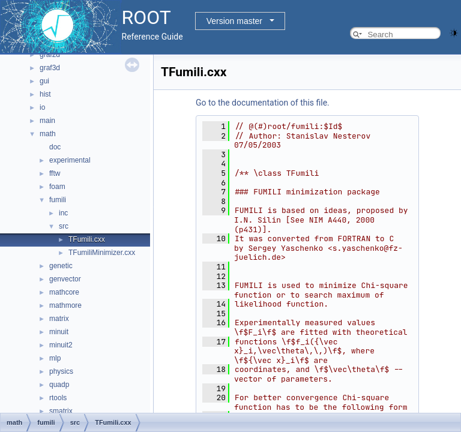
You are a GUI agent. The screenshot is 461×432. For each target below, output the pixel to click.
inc (63, 213)
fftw (54, 173)
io (42, 107)
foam (57, 186)
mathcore (64, 292)
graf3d (50, 68)
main (47, 120)
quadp (59, 384)
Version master (234, 21)
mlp (55, 358)
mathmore (65, 305)
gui (44, 81)
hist (45, 94)
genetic (61, 266)
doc (55, 147)
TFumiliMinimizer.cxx (101, 252)
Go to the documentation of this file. (263, 102)
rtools (58, 398)
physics (61, 371)
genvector (65, 279)
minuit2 (61, 345)
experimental (70, 160)
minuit (58, 332)
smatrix (61, 411)
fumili (57, 200)
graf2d (50, 54)
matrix (59, 318)
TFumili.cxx (86, 239)
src (63, 226)
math (48, 134)
